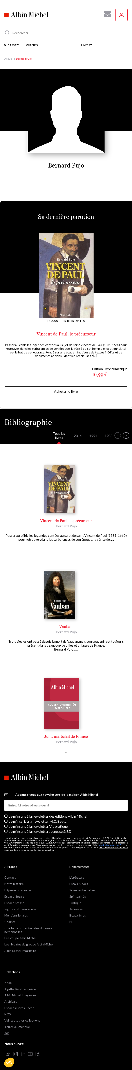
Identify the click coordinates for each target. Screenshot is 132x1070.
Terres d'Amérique (17, 1027)
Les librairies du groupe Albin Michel (28, 944)
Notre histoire (14, 884)
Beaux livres (77, 915)
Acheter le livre (66, 391)
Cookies (10, 922)
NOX (7, 1014)
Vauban (66, 626)
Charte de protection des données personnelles (28, 930)
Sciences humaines (82, 890)
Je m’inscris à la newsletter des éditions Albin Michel (48, 816)
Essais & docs (78, 884)
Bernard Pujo (66, 526)
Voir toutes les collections (22, 1020)
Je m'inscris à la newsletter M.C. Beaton (38, 821)
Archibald (10, 1001)
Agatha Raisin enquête (20, 989)
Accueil (8, 58)
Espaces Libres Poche (19, 1008)
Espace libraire (14, 896)
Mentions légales (16, 915)
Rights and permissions (20, 909)
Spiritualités (77, 896)
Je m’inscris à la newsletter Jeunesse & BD (40, 831)
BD (71, 922)
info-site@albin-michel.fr (109, 845)
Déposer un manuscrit (19, 890)
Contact (10, 877)
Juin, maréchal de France (66, 736)
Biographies (76, 321)
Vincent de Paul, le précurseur (66, 334)
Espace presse (14, 903)
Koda (8, 982)
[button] (9, 1062)
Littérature (77, 877)
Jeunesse (76, 909)
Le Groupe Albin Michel (20, 938)
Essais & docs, (57, 321)
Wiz (6, 1033)
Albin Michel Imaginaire (20, 950)
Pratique (75, 903)
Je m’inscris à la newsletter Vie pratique (38, 826)
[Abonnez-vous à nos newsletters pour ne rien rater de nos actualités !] (106, 14)
